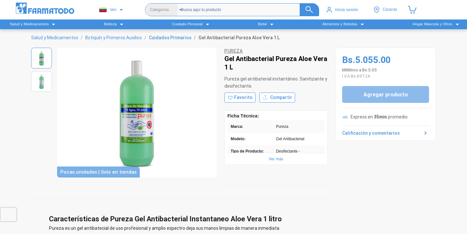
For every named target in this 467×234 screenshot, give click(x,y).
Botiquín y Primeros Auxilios (113, 38)
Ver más (276, 159)
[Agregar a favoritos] (240, 97)
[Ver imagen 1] (41, 58)
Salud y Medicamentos (54, 38)
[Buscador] (247, 10)
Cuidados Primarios (170, 38)
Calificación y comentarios (385, 133)
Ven (107, 9)
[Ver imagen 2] (41, 81)
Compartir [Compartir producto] (277, 97)
